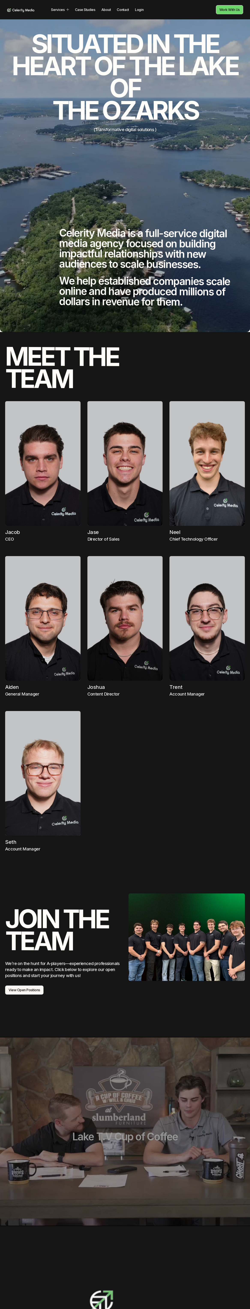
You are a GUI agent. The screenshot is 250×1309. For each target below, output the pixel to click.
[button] (59, 9)
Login (139, 10)
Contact (123, 10)
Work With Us (229, 10)
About (106, 10)
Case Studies (85, 10)
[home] (21, 9)
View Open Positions (24, 998)
